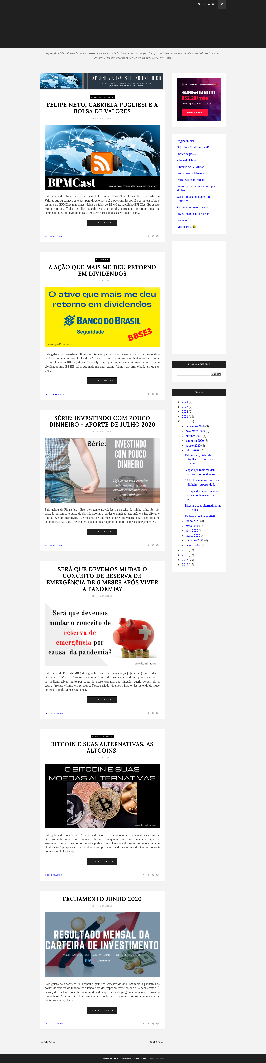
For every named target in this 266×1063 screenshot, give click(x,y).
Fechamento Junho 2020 (102, 899)
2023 (185, 407)
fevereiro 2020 (194, 540)
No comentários (54, 394)
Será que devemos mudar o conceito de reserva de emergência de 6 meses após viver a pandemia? (102, 579)
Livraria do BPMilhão (190, 167)
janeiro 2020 (193, 545)
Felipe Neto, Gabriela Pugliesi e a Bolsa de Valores (102, 108)
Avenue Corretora (102, 736)
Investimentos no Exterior (193, 213)
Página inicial (185, 141)
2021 (185, 416)
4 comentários (53, 236)
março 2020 (193, 535)
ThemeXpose (125, 1058)
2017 (185, 559)
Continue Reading (102, 223)
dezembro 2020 (195, 426)
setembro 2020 (195, 440)
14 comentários (54, 713)
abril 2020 (192, 530)
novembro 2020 (195, 431)
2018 (185, 555)
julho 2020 (192, 450)
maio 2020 (192, 526)
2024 (185, 402)
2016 (185, 564)
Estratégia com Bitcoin (191, 179)
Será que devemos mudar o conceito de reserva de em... (201, 495)
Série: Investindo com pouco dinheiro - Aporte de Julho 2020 (102, 421)
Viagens (182, 220)
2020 (185, 421)
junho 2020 (193, 521)
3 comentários (53, 875)
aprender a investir (102, 97)
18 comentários (54, 1024)
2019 (185, 550)
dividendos (102, 260)
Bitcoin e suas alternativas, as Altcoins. (102, 747)
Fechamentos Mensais (190, 173)
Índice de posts (186, 154)
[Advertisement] (133, 24)
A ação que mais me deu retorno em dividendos (102, 270)
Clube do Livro (186, 160)
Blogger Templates (155, 1058)
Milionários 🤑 (186, 226)
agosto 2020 (193, 445)
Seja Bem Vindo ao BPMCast (195, 147)
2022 (185, 411)
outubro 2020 (194, 436)
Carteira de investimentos (192, 207)
